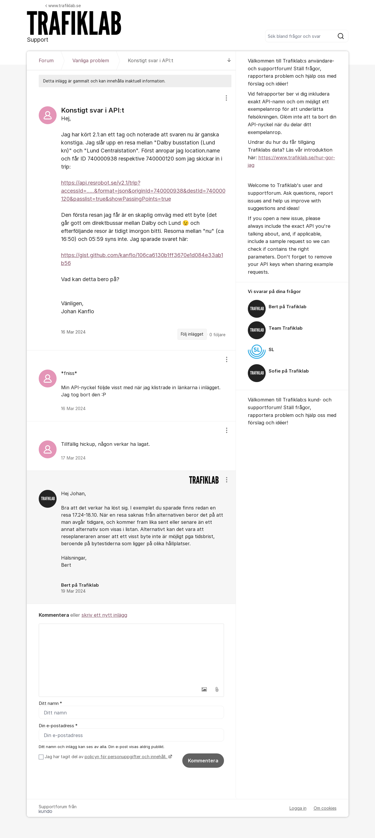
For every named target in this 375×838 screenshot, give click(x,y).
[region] (131, 218)
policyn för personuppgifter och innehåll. (126, 757)
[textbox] (131, 653)
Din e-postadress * (58, 726)
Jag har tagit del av (107, 757)
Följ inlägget (192, 334)
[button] (204, 689)
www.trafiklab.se (63, 5)
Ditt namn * (50, 703)
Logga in (298, 808)
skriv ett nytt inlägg (104, 615)
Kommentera (203, 761)
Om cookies (325, 808)
